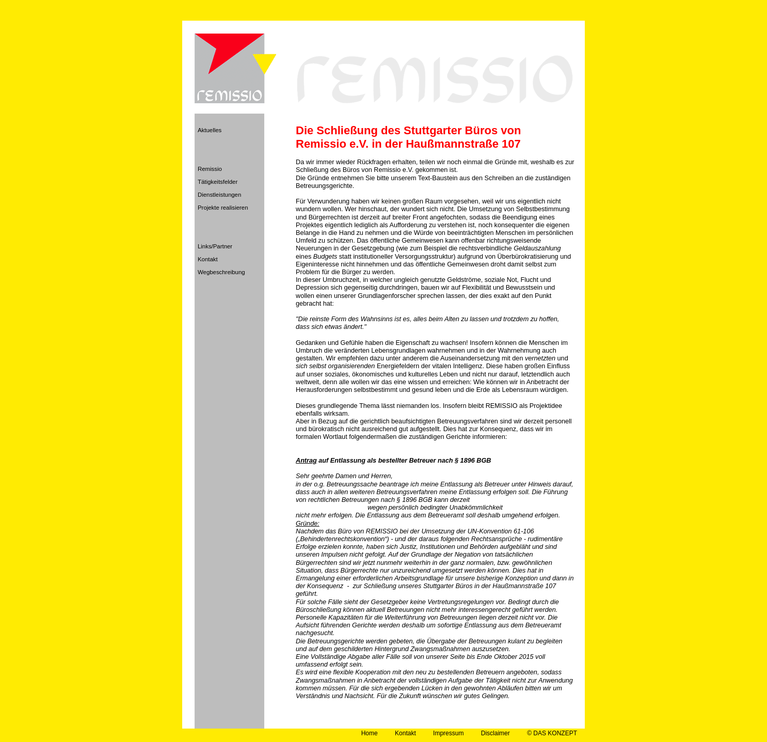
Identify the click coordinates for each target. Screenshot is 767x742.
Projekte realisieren (223, 207)
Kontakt (208, 259)
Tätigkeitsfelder (217, 182)
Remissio (210, 169)
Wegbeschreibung (221, 272)
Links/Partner (215, 246)
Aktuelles (209, 130)
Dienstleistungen (219, 195)
